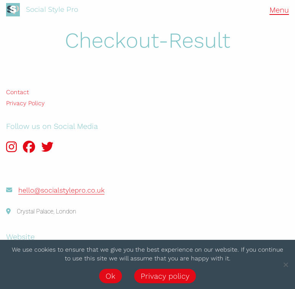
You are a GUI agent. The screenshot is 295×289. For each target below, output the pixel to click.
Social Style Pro (52, 9)
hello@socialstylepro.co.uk (61, 190)
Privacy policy (165, 276)
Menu (279, 9)
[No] (285, 264)
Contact (17, 92)
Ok (110, 276)
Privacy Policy (25, 103)
